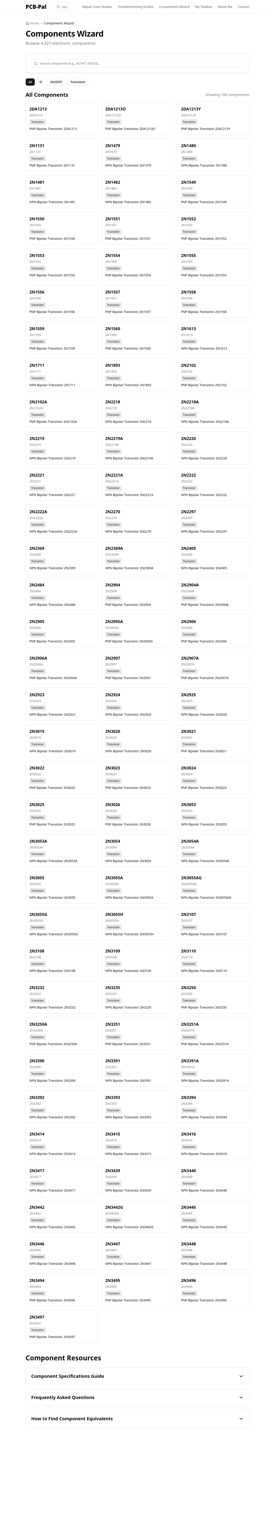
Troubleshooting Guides (136, 7)
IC (41, 82)
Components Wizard (174, 7)
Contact (244, 7)
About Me (225, 7)
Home (32, 23)
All (30, 82)
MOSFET (56, 82)
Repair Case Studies (97, 7)
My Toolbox (203, 7)
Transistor (78, 82)
